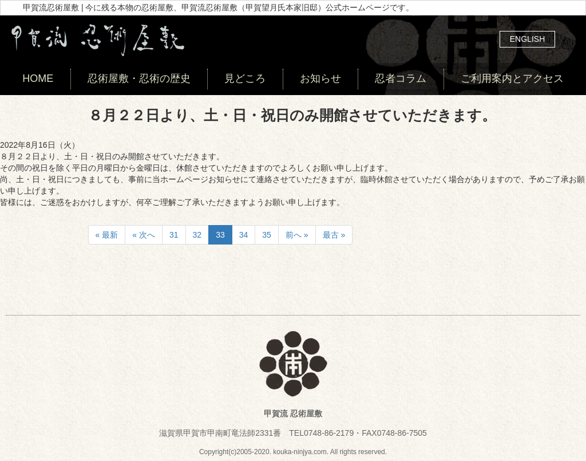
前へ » (297, 234)
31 (174, 234)
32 (197, 234)
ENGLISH (527, 39)
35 (266, 234)
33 (220, 234)
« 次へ (143, 234)
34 (243, 234)
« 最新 (107, 234)
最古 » (334, 234)
